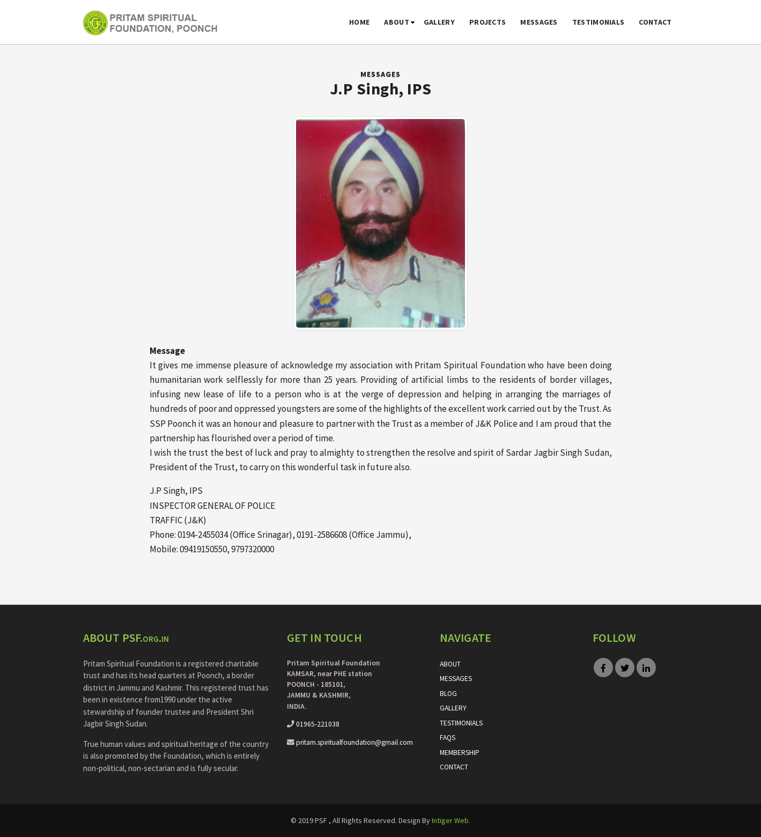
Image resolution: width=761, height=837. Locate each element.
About (396, 22)
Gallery (439, 22)
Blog (448, 693)
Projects (487, 22)
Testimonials (598, 22)
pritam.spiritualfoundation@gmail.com (354, 742)
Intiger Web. (451, 820)
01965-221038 (317, 724)
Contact (655, 22)
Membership (459, 752)
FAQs (447, 737)
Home (359, 22)
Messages (538, 22)
